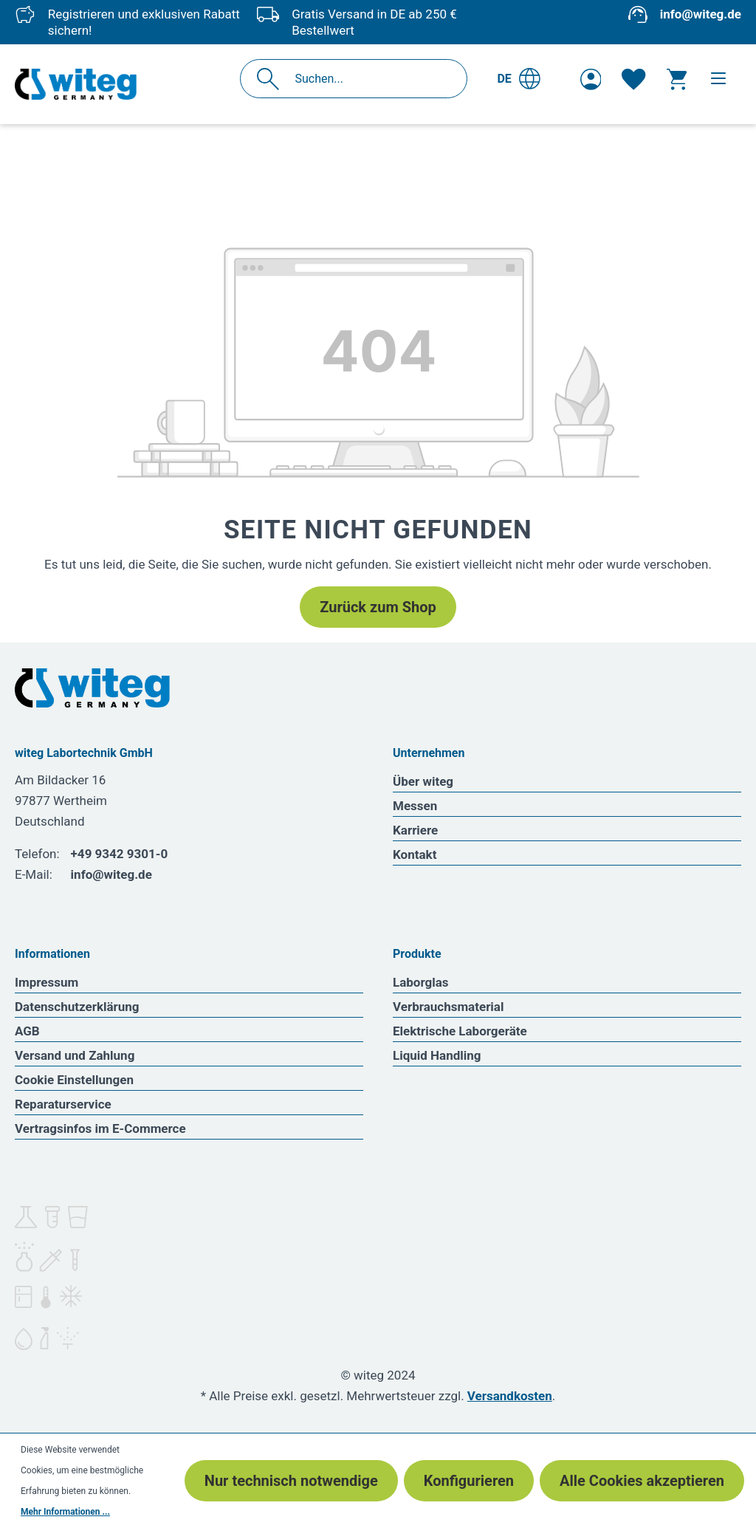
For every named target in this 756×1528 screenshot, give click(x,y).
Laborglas (421, 982)
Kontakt (414, 854)
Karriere (415, 830)
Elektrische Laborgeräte (460, 1031)
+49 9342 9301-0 (119, 853)
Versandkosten (509, 1395)
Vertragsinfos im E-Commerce (100, 1128)
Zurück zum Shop (378, 607)
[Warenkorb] (676, 79)
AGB (27, 1031)
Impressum (46, 982)
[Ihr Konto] (591, 79)
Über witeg (423, 781)
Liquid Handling (437, 1055)
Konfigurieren (469, 1481)
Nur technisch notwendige (291, 1481)
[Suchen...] (369, 78)
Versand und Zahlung (74, 1055)
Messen (415, 805)
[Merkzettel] (633, 79)
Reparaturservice (63, 1104)
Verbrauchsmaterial (448, 1006)
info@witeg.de (700, 14)
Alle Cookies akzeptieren (642, 1481)
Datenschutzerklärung (77, 1006)
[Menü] (718, 78)
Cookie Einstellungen (74, 1079)
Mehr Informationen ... (65, 1512)
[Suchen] (272, 78)
